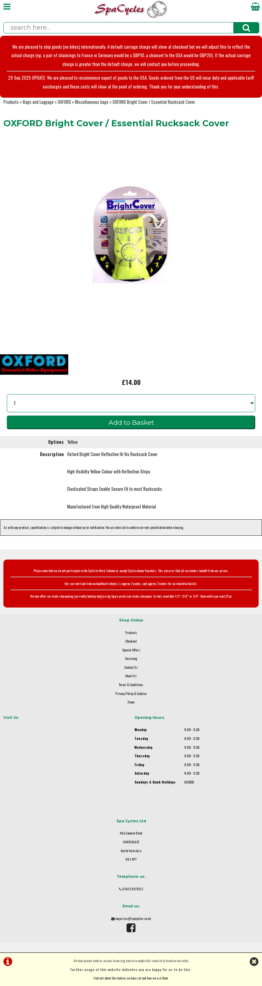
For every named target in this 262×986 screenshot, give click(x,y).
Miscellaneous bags (91, 102)
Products (11, 102)
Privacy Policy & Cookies (131, 693)
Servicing (131, 658)
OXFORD (64, 102)
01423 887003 (132, 888)
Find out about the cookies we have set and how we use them (130, 978)
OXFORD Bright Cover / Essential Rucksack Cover (154, 102)
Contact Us (131, 667)
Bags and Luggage (38, 102)
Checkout (131, 641)
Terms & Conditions (131, 684)
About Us (131, 675)
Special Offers (131, 649)
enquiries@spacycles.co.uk (133, 918)
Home (131, 702)
